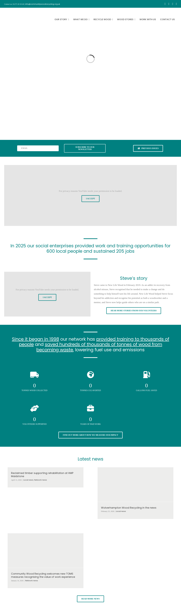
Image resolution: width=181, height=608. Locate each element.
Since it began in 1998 (35, 339)
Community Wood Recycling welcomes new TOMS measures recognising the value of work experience (43, 575)
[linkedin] (176, 3)
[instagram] (168, 3)
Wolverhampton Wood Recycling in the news (128, 507)
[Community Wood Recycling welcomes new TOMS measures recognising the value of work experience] (45, 550)
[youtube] (172, 3)
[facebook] (165, 3)
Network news (40, 480)
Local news (28, 480)
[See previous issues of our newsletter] (148, 148)
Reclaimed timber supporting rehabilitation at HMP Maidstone (42, 474)
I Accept (90, 199)
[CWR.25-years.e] (14, 10)
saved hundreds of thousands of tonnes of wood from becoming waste (99, 347)
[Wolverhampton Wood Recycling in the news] (135, 484)
